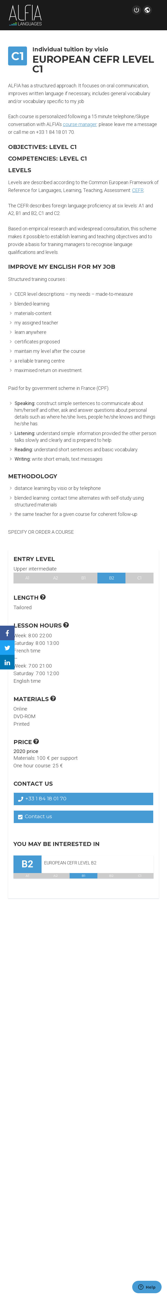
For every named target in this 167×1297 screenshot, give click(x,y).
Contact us (35, 816)
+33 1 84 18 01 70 (42, 798)
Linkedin (11, 658)
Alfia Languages (25, 15)
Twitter (11, 643)
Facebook (11, 629)
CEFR (138, 190)
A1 (27, 578)
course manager (80, 124)
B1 (83, 578)
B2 (111, 578)
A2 (55, 578)
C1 (139, 578)
